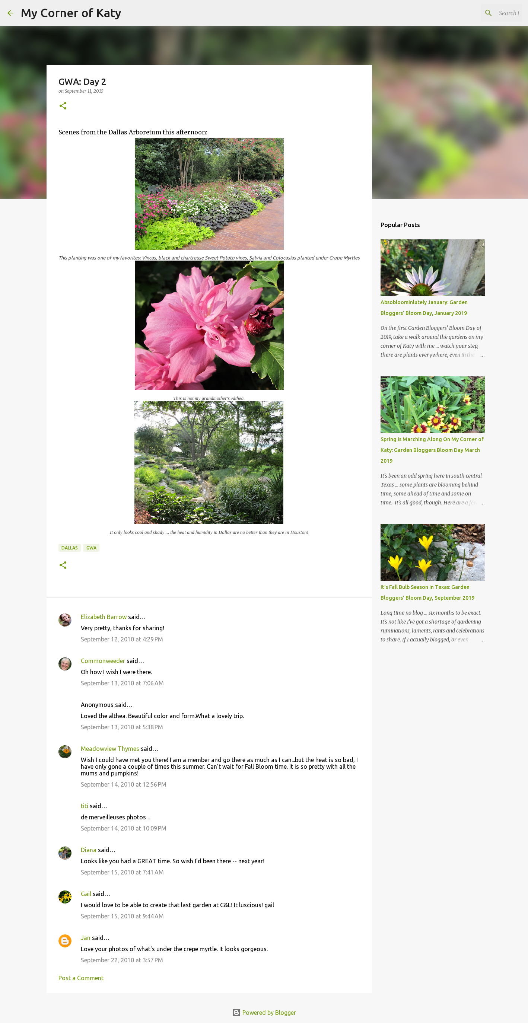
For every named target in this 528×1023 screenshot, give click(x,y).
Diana (88, 850)
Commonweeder (103, 660)
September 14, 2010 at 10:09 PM (123, 828)
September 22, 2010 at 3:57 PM (122, 960)
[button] (62, 106)
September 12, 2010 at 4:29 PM (122, 639)
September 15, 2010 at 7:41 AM (122, 872)
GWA (91, 547)
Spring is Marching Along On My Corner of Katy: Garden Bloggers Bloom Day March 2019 (432, 450)
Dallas (69, 547)
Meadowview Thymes (110, 748)
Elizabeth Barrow (104, 617)
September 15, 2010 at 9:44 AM (122, 916)
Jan (85, 937)
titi (84, 806)
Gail (86, 893)
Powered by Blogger (264, 1012)
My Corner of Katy (71, 12)
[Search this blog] (483, 13)
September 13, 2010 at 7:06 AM (122, 683)
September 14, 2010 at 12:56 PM (123, 784)
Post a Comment (81, 978)
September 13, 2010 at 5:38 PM (122, 727)
